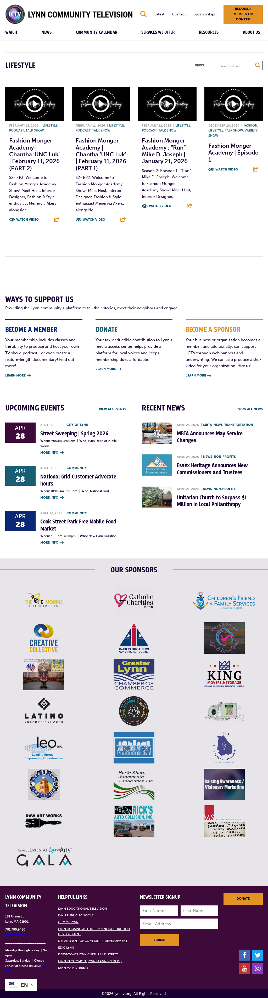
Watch (11, 32)
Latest (159, 14)
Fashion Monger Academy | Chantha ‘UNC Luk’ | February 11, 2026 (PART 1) (101, 154)
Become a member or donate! (243, 14)
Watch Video (27, 219)
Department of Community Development (92, 941)
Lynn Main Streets (73, 968)
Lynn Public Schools (76, 915)
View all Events (112, 409)
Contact (179, 14)
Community (76, 468)
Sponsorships (205, 14)
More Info (52, 452)
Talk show (35, 130)
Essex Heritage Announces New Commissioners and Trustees (212, 469)
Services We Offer (158, 32)
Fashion (250, 125)
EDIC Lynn (66, 947)
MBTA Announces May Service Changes (210, 437)
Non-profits (225, 457)
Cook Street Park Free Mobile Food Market (78, 525)
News (46, 32)
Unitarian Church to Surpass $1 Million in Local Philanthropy (212, 501)
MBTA (207, 425)
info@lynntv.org (17, 935)
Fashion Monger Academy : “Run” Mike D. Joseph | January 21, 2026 (165, 151)
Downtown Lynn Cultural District (88, 954)
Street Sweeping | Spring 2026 (74, 433)
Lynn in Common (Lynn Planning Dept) (90, 961)
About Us (251, 32)
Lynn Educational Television (82, 908)
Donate (243, 898)
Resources (209, 32)
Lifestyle (50, 125)
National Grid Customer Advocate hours (78, 480)
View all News (250, 409)
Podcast (16, 130)
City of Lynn (77, 425)
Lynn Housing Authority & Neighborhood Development (94, 931)
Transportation (238, 425)
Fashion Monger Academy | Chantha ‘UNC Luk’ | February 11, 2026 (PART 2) (34, 154)
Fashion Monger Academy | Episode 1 (233, 152)
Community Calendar (96, 32)
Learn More (18, 376)
